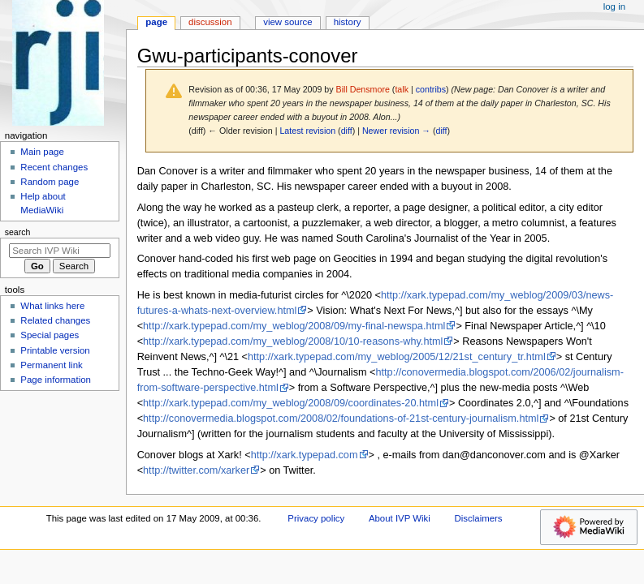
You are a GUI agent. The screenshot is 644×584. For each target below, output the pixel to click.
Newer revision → (396, 130)
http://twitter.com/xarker (196, 470)
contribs (431, 89)
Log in (614, 6)
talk (401, 89)
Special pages (49, 335)
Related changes (55, 320)
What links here (52, 306)
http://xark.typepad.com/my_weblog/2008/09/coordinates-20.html (291, 403)
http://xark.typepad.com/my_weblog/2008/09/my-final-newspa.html (294, 326)
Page (156, 22)
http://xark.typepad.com (304, 455)
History (347, 22)
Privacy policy (315, 518)
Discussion (209, 22)
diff (346, 130)
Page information (55, 379)
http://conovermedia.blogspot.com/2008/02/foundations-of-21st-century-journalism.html (340, 418)
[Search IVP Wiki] (59, 250)
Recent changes (54, 167)
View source (287, 22)
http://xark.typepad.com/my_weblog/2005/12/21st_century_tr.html (397, 357)
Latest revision (307, 130)
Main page (42, 152)
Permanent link (51, 365)
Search (18, 232)
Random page (49, 182)
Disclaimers (479, 518)
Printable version (54, 350)
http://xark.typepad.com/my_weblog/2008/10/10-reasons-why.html (293, 341)
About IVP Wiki (399, 518)
